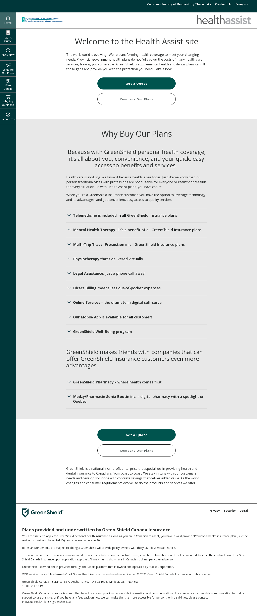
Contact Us (223, 4)
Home (8, 20)
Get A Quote (8, 36)
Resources (8, 117)
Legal (244, 510)
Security (230, 510)
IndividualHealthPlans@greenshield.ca (46, 602)
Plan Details (8, 84)
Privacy (214, 510)
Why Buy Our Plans (8, 100)
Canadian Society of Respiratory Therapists (179, 4)
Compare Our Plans (8, 68)
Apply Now (8, 52)
